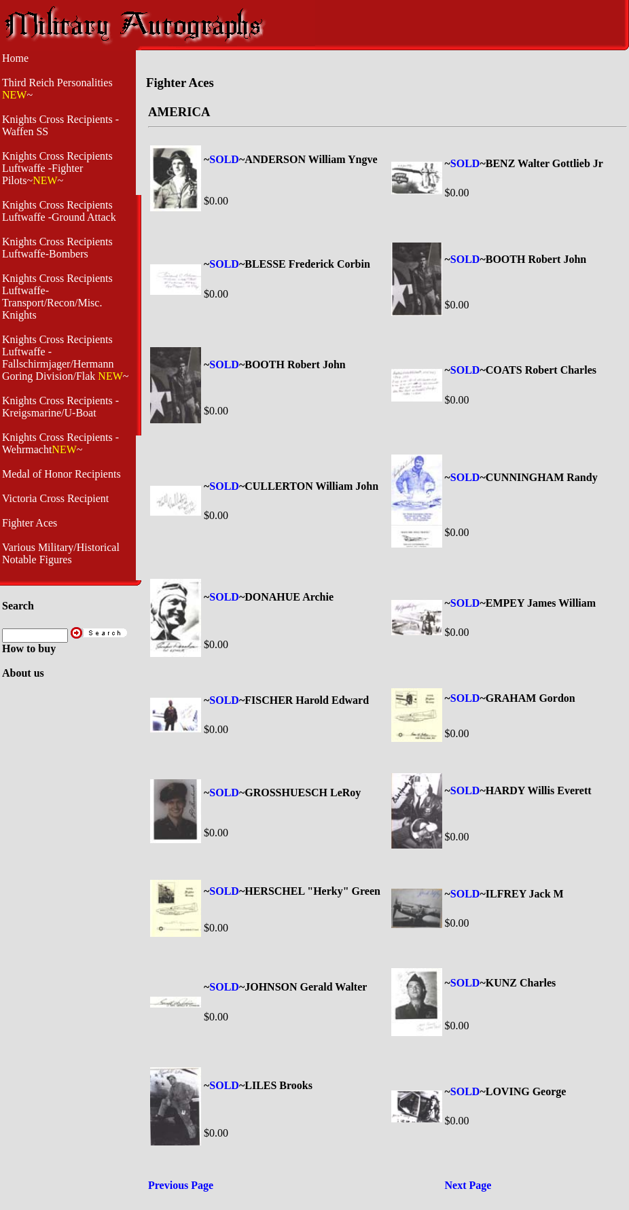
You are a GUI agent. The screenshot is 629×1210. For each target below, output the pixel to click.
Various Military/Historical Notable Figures (61, 553)
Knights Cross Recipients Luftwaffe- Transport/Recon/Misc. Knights (57, 296)
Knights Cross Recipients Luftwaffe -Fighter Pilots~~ (57, 168)
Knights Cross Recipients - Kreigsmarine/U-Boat (60, 407)
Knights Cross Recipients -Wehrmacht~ (60, 443)
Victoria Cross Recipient (55, 498)
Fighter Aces (29, 523)
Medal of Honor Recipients (61, 474)
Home (15, 58)
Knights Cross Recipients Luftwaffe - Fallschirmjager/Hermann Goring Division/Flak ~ (65, 358)
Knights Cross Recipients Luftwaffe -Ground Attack (59, 211)
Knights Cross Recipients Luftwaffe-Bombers (57, 248)
